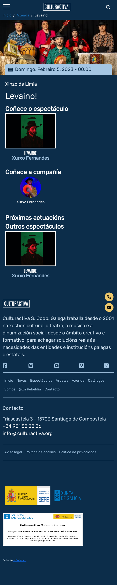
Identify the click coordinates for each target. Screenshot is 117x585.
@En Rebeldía (30, 389)
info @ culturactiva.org (28, 433)
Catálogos (96, 380)
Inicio (7, 15)
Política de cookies (41, 452)
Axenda (23, 15)
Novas (22, 380)
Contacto (52, 389)
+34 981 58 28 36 (22, 426)
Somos (9, 389)
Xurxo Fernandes (30, 158)
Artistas (62, 380)
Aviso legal (13, 452)
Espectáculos (41, 380)
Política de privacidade (77, 452)
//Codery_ (19, 560)
